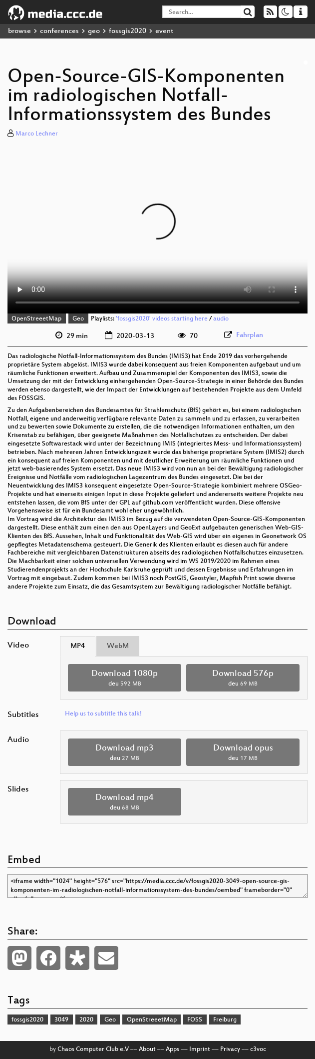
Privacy (230, 1049)
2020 (86, 1020)
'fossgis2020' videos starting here (162, 319)
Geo (78, 319)
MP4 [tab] (77, 646)
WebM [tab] (118, 646)
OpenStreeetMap (36, 319)
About (147, 1049)
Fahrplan (249, 335)
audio (221, 319)
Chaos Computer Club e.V (93, 1049)
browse (19, 31)
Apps (172, 1049)
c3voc (258, 1049)
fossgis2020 (127, 31)
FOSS (194, 1020)
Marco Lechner (36, 134)
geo (94, 31)
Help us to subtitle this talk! (103, 714)
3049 (61, 1020)
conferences (59, 31)
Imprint (199, 1049)
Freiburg (225, 1020)
